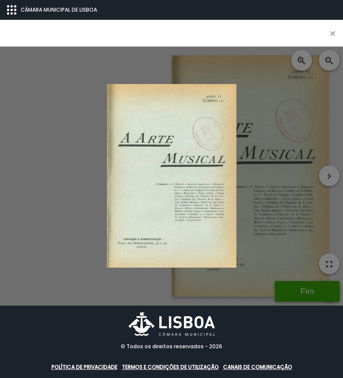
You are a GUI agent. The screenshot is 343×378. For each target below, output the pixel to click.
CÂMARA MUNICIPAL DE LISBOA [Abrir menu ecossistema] (52, 10)
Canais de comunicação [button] (257, 367)
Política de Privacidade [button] (84, 367)
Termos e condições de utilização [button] (170, 367)
